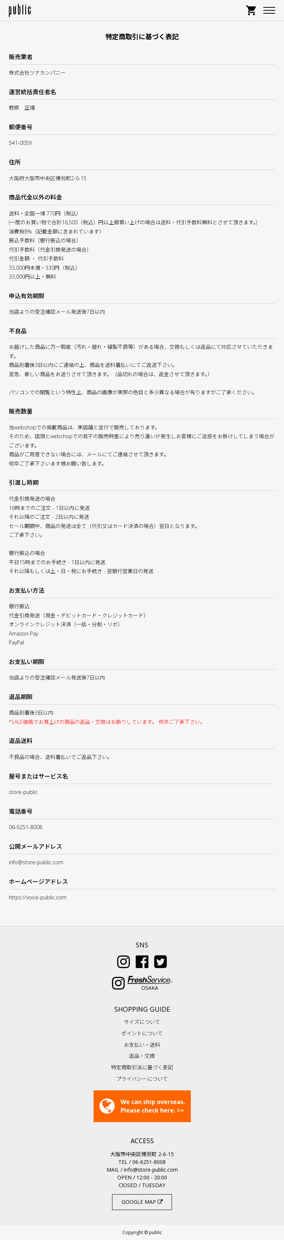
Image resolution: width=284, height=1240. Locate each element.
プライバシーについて (142, 1078)
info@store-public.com (151, 1169)
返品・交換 (142, 1055)
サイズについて (142, 1021)
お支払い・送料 (142, 1044)
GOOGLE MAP (142, 1201)
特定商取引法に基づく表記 (142, 1067)
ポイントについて (142, 1033)
